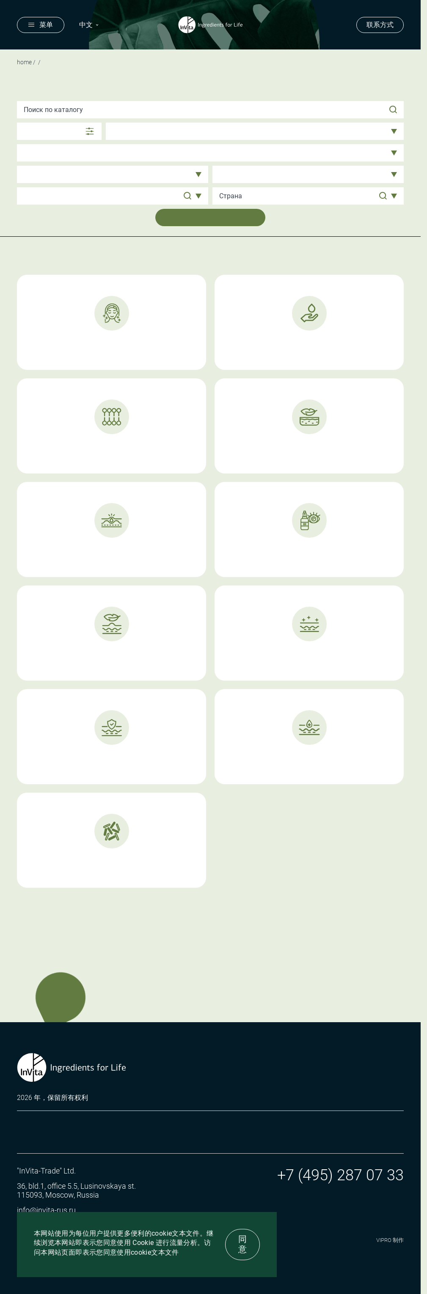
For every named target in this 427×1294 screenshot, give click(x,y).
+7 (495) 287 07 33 (340, 1175)
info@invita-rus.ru (46, 1210)
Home (24, 62)
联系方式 (380, 25)
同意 (242, 1244)
